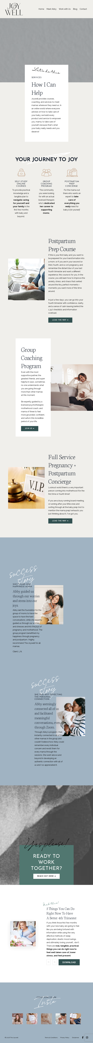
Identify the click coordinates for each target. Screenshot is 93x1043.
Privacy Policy (64, 1037)
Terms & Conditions (51, 1037)
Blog (75, 9)
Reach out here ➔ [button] (46, 876)
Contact (83, 9)
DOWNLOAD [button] (69, 962)
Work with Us (65, 9)
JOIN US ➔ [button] (29, 428)
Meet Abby (51, 9)
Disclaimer (75, 1037)
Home (41, 9)
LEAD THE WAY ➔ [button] (60, 320)
